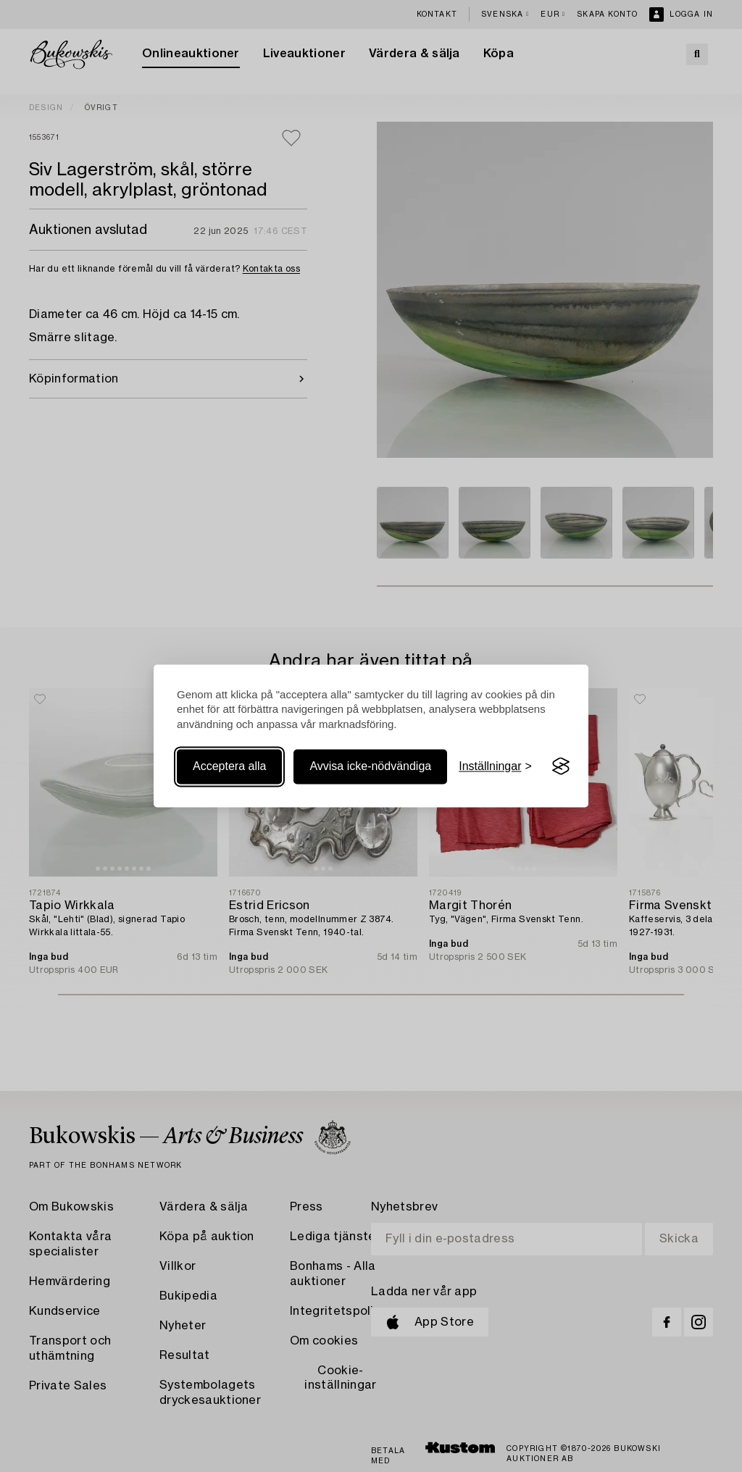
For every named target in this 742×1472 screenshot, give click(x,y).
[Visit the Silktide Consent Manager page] (560, 766)
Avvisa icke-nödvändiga (370, 766)
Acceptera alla (229, 766)
